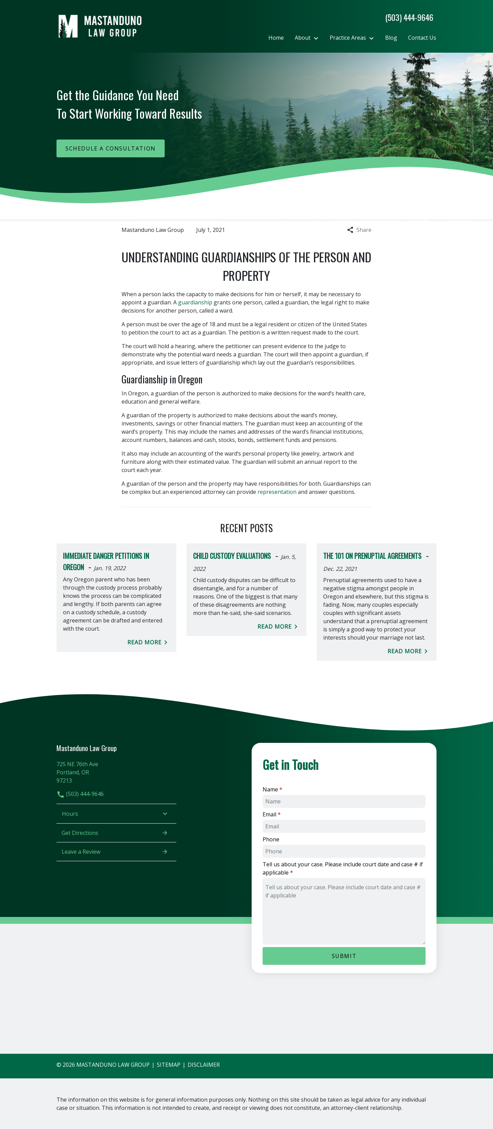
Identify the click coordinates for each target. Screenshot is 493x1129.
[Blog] (391, 38)
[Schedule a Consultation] (110, 148)
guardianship (195, 302)
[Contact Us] (422, 38)
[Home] (276, 38)
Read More (148, 642)
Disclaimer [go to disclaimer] (204, 1064)
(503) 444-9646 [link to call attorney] (80, 794)
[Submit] (344, 956)
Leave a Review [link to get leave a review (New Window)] (115, 852)
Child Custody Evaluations (232, 556)
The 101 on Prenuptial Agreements (372, 556)
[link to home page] (99, 25)
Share (359, 230)
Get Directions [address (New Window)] (115, 833)
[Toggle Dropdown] (318, 38)
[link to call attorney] (406, 17)
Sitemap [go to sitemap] (168, 1064)
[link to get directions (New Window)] (116, 771)
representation (276, 492)
